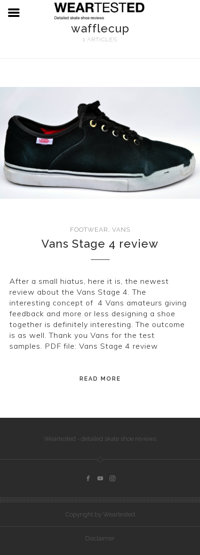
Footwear (89, 229)
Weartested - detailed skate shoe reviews (100, 438)
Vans (121, 229)
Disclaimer (100, 538)
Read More (100, 378)
